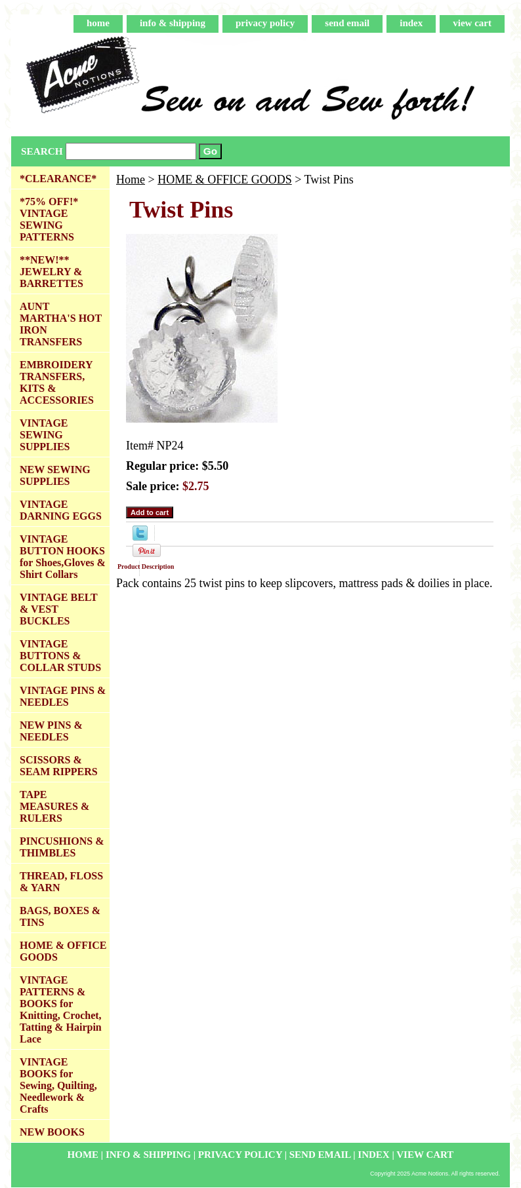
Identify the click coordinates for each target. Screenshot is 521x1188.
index (411, 23)
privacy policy (265, 23)
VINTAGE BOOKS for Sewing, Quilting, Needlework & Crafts (58, 1085)
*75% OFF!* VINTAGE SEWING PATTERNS (49, 219)
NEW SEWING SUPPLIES (55, 475)
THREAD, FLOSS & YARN (61, 881)
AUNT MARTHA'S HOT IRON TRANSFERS (61, 324)
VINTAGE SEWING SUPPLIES (45, 434)
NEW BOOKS (52, 1132)
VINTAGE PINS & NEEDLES (63, 696)
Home (130, 179)
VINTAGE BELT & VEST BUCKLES (59, 609)
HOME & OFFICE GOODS (224, 179)
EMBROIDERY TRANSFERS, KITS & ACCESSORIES (57, 382)
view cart (472, 23)
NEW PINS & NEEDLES (51, 730)
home (98, 23)
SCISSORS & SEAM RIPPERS (59, 765)
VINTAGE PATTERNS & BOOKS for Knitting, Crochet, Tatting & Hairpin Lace (61, 1009)
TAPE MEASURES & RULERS (54, 806)
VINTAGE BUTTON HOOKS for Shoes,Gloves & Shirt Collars (63, 556)
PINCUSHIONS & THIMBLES (62, 846)
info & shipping (172, 23)
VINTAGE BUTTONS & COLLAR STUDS (60, 655)
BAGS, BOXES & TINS (60, 916)
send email (347, 23)
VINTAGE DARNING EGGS (61, 510)
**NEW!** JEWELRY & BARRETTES (51, 271)
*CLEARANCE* (58, 178)
